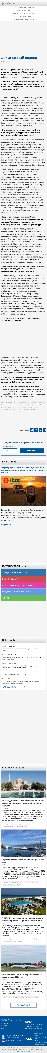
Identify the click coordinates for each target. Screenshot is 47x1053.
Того (14, 407)
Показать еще (23, 1005)
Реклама (4, 1026)
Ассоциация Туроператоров (10, 2)
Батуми (18, 884)
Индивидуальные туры (8, 402)
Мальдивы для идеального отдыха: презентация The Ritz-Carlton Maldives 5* (21, 658)
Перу (9, 407)
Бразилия (42, 402)
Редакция (5, 1023)
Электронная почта (9, 447)
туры (20, 409)
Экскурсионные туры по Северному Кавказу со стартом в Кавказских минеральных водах (21, 682)
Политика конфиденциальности (11, 1020)
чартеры (20, 941)
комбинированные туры (31, 882)
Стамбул (6, 824)
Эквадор (24, 407)
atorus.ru (19, 1051)
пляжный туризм (34, 939)
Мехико (3, 407)
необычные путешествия (16, 997)
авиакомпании (5, 409)
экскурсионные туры (30, 409)
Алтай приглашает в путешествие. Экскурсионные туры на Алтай (22, 649)
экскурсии (27, 824)
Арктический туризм (23, 7)
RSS (2, 1028)
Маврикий (35, 405)
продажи (14, 409)
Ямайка (36, 407)
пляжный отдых (22, 939)
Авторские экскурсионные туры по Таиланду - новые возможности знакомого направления (19, 667)
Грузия (6, 882)
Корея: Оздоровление (24, 20)
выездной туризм (22, 826)
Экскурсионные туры (23, 402)
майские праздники (9, 826)
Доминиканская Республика (17, 405)
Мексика (42, 405)
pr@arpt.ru (19, 1040)
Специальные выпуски (15, 572)
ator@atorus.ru (16, 1037)
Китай (5, 997)
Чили (18, 407)
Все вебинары (9, 687)
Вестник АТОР (10, 578)
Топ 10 (5, 598)
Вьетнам (3, 405)
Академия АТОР (23, 16)
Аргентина (34, 402)
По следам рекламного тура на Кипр (14, 674)
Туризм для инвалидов (23, 13)
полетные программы (10, 939)
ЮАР (30, 407)
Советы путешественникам (18, 585)
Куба (28, 405)
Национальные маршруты (17, 591)
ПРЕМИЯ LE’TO (23, 10)
